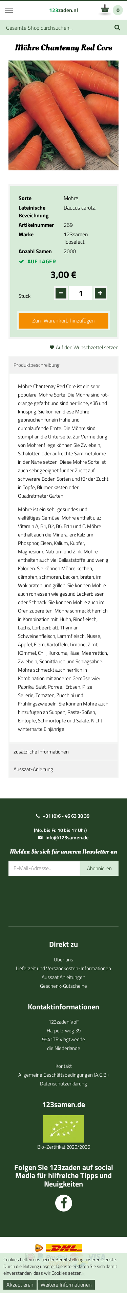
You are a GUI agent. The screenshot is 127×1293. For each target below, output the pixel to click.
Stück (24, 296)
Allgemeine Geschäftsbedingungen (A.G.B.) (63, 1075)
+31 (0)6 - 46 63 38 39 (66, 816)
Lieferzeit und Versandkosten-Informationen (63, 968)
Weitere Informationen (66, 1284)
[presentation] (59, 896)
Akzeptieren (20, 1284)
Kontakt (64, 1066)
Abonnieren (99, 868)
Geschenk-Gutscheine (63, 986)
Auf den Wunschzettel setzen (87, 347)
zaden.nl (63, 10)
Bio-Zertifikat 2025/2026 (63, 1147)
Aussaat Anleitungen (63, 977)
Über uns (63, 959)
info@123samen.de (67, 837)
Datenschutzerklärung (63, 1083)
